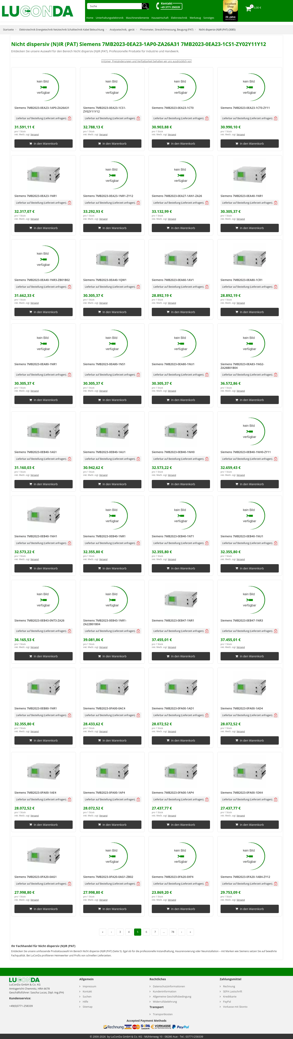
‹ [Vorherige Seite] (111, 932)
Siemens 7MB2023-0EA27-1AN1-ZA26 (177, 196)
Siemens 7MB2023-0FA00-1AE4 (35, 792)
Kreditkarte (229, 996)
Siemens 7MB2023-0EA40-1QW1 (105, 280)
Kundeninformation (164, 991)
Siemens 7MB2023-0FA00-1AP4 (173, 792)
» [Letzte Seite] (190, 932)
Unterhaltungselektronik (110, 18)
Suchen (87, 996)
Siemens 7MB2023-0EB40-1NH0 (173, 452)
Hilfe (85, 1001)
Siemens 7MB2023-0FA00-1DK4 (242, 792)
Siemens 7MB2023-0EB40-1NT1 (173, 536)
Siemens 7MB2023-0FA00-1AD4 (242, 708)
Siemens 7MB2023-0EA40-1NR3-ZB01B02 (42, 280)
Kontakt (166, 3)
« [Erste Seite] (102, 932)
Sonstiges (208, 18)
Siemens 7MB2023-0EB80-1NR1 (35, 708)
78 (172, 932)
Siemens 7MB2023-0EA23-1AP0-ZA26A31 (41, 108)
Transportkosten (163, 1014)
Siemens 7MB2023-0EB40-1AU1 (104, 452)
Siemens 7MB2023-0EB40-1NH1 (35, 536)
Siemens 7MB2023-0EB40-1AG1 (35, 452)
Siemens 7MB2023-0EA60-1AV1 (173, 280)
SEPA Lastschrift (232, 991)
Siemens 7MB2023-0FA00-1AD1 (173, 708)
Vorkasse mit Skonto (235, 1006)
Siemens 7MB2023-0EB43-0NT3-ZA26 (39, 620)
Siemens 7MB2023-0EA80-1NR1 (35, 364)
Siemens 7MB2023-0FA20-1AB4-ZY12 (245, 877)
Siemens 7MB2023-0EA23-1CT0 (173, 108)
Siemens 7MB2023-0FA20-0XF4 (173, 877)
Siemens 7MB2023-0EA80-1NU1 (173, 364)
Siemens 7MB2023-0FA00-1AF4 (104, 792)
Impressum (89, 986)
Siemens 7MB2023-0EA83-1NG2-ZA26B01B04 (242, 366)
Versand (35, 134)
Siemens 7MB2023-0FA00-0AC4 (104, 708)
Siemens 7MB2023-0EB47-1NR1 (173, 620)
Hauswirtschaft (159, 18)
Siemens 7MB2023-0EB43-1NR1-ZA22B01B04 (105, 622)
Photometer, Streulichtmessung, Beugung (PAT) (166, 29)
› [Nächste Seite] (181, 932)
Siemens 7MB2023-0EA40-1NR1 (242, 196)
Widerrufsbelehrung (165, 1001)
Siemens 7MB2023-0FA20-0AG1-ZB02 (108, 877)
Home (89, 18)
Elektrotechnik (179, 18)
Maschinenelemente (137, 18)
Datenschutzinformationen (169, 986)
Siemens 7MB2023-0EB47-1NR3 (242, 620)
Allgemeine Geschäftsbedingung (172, 996)
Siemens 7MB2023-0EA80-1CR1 (242, 280)
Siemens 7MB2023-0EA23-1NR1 (35, 196)
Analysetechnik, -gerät (122, 29)
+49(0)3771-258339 (21, 1006)
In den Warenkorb (43, 144)
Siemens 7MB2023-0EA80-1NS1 (104, 364)
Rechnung (229, 986)
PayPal (227, 1001)
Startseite (8, 29)
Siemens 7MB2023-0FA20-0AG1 (35, 877)
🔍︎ (145, 6)
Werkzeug (195, 18)
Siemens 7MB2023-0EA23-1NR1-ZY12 (108, 196)
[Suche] (116, 6)
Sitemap (87, 1006)
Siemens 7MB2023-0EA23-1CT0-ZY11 (245, 108)
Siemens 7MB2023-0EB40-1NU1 (242, 536)
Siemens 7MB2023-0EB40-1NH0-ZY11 (246, 452)
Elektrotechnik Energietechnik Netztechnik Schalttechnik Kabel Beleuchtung (61, 29)
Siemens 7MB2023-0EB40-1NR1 (104, 536)
